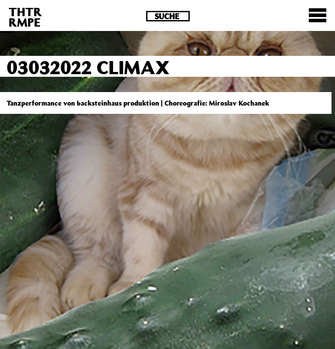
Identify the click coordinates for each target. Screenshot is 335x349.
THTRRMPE (25, 17)
